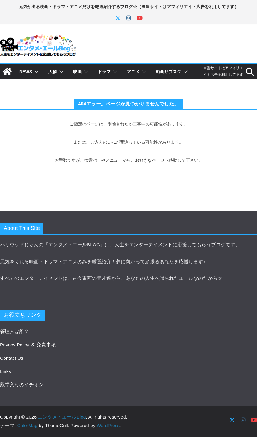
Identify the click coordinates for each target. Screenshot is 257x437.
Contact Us (11, 358)
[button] (35, 71)
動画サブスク (168, 71)
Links (5, 371)
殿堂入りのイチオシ (21, 384)
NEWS (25, 71)
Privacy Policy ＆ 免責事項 (28, 344)
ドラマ (104, 71)
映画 (77, 71)
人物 (52, 71)
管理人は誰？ (14, 331)
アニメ (133, 71)
